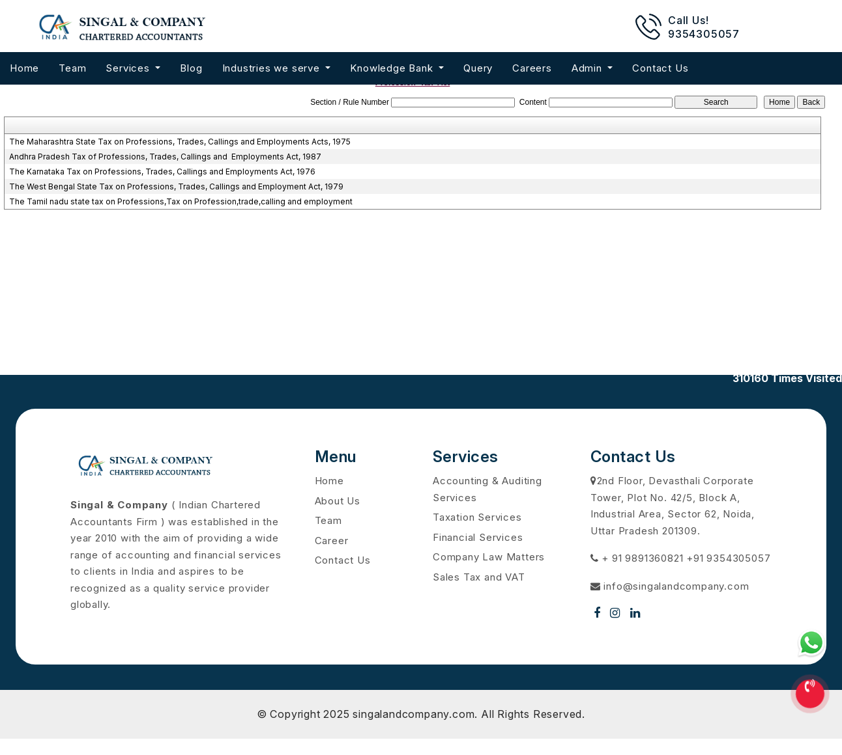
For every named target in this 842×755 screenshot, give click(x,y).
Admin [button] (588, 68)
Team (72, 68)
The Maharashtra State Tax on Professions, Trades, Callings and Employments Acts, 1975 (180, 141)
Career (332, 540)
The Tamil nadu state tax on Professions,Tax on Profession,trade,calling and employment (181, 201)
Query (478, 68)
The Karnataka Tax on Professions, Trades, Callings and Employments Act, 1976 (162, 171)
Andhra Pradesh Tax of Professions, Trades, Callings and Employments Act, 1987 (165, 156)
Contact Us (660, 68)
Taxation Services (477, 517)
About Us (337, 501)
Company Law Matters (489, 557)
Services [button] (129, 68)
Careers (532, 68)
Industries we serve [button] (272, 68)
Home (24, 68)
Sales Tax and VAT (479, 577)
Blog (191, 68)
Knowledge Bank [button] (393, 68)
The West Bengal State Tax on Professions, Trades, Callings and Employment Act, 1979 (176, 186)
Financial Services (478, 537)
